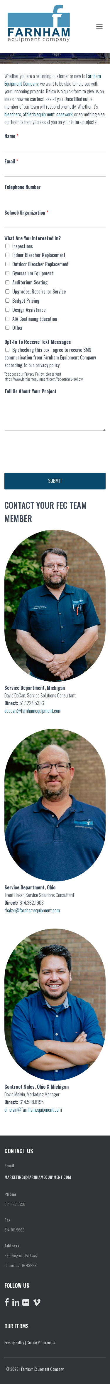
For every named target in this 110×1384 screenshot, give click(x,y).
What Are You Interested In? (32, 238)
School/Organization (26, 213)
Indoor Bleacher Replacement (38, 254)
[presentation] (49, 463)
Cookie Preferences (41, 1342)
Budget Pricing (25, 300)
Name (11, 136)
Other (17, 327)
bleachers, (13, 114)
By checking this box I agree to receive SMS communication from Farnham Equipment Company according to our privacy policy (50, 357)
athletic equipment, (39, 114)
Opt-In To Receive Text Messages (37, 342)
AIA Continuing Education (34, 318)
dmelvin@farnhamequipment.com (33, 1109)
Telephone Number (22, 187)
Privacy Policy (14, 1342)
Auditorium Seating (30, 282)
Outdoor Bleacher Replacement (40, 264)
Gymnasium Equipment (32, 273)
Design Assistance (28, 309)
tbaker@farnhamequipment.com (32, 910)
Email (11, 161)
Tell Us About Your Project (30, 391)
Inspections (22, 246)
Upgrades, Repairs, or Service (39, 291)
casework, (64, 114)
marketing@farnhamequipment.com (37, 1177)
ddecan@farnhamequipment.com (32, 710)
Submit (55, 480)
